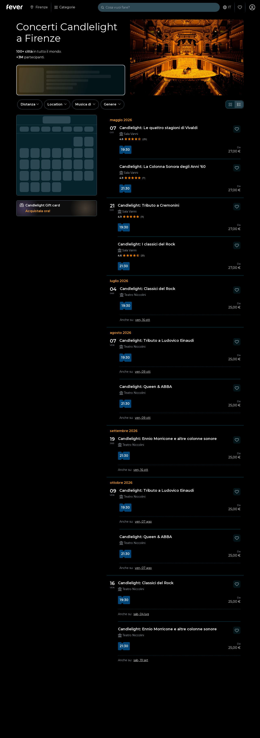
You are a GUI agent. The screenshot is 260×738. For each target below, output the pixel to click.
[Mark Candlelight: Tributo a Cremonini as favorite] (236, 206)
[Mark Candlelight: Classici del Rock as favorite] (236, 290)
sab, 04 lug (141, 614)
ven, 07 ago (143, 522)
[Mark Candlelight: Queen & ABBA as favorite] (236, 388)
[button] (29, 104)
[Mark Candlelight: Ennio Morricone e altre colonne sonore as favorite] (236, 440)
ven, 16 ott (142, 320)
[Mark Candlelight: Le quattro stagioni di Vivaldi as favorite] (236, 129)
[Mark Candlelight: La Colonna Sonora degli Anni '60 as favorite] (236, 167)
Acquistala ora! (37, 211)
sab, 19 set (140, 660)
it (227, 7)
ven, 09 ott (143, 372)
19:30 (125, 150)
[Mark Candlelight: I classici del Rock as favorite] (236, 245)
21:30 (125, 188)
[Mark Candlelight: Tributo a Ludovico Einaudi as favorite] (236, 342)
